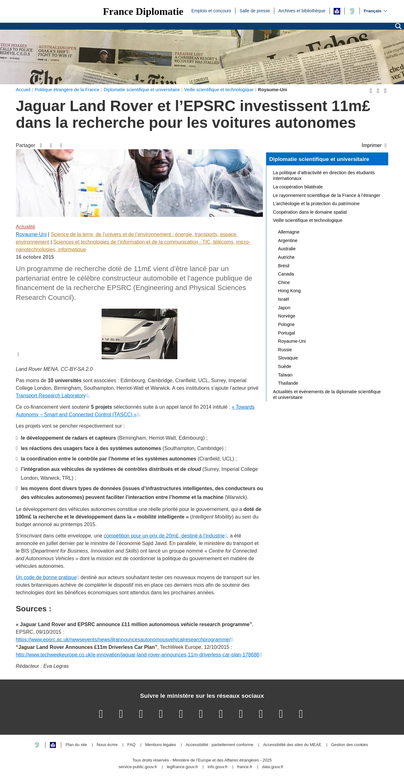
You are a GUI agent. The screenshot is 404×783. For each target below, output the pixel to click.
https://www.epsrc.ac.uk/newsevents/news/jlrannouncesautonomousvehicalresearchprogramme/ (123, 639)
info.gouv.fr (218, 767)
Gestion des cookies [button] (349, 745)
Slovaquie (288, 357)
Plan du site (76, 745)
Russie (285, 349)
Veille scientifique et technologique (307, 220)
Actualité (25, 226)
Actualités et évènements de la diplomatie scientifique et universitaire (327, 394)
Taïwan (285, 374)
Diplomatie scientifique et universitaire (319, 159)
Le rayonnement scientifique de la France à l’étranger (326, 195)
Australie (287, 248)
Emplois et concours (211, 10)
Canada (286, 273)
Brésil (283, 265)
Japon (284, 307)
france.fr (244, 767)
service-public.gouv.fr (138, 767)
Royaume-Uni (31, 234)
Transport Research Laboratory (51, 395)
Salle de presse (255, 10)
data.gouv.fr (272, 767)
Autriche (286, 257)
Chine (284, 282)
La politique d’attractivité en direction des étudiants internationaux (324, 175)
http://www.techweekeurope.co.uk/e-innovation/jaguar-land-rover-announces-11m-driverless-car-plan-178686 (137, 654)
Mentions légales (160, 745)
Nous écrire (107, 745)
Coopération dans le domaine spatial (310, 212)
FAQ (131, 745)
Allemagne (289, 231)
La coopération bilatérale (298, 186)
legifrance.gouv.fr (182, 767)
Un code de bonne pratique (46, 577)
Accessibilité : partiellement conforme (219, 745)
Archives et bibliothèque (301, 10)
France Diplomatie (143, 11)
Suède (284, 366)
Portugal (286, 332)
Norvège (286, 315)
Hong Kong (289, 290)
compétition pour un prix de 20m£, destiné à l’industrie (164, 535)
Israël (283, 299)
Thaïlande (288, 383)
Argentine (288, 240)
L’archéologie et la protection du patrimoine (316, 203)
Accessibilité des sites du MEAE (292, 745)
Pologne (286, 324)
